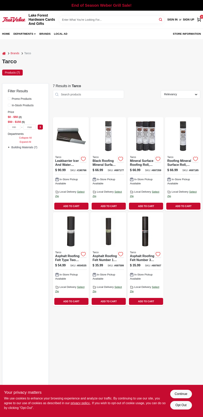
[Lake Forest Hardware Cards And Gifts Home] (14, 19)
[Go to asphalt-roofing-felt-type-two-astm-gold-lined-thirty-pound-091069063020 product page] (71, 259)
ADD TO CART (71, 206)
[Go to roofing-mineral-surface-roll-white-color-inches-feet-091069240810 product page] (183, 164)
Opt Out (180, 405)
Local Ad (60, 33)
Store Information (187, 33)
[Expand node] (9, 147)
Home (6, 33)
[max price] (29, 127)
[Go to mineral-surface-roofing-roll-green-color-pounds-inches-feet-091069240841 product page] (146, 164)
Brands (45, 33)
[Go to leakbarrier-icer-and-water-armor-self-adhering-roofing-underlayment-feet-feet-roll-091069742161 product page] (71, 164)
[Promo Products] (9, 98)
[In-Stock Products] (9, 105)
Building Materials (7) (24, 147)
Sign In (172, 19)
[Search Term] (111, 20)
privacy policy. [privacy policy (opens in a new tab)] (80, 403)
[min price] (14, 127)
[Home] (4, 53)
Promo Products (22, 99)
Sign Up (188, 19)
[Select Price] (40, 127)
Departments (23, 33)
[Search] (161, 19)
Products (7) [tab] (12, 72)
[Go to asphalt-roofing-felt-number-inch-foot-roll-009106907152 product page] (108, 259)
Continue (181, 394)
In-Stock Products (23, 105)
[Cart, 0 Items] (199, 20)
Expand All (25, 142)
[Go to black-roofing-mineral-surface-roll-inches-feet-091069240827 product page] (108, 164)
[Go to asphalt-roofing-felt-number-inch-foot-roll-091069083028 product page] (146, 259)
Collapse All (25, 137)
